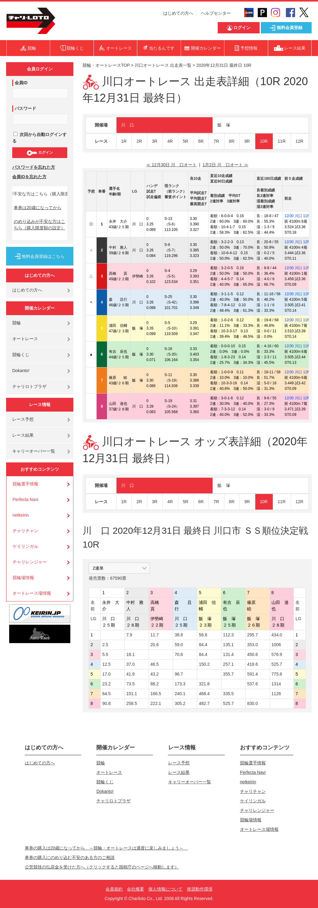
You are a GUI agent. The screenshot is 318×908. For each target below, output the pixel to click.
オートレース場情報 (32, 593)
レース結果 (23, 435)
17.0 (106, 674)
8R (232, 141)
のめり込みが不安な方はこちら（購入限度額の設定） (39, 224)
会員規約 (114, 889)
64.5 (106, 693)
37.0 (130, 664)
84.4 (203, 644)
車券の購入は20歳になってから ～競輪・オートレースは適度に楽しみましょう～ (106, 848)
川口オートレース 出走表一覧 (163, 65)
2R (139, 141)
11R (282, 141)
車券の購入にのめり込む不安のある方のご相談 (70, 857)
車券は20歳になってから (37, 207)
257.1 (228, 664)
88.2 (154, 683)
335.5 (228, 693)
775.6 (277, 674)
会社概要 (135, 889)
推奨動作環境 (200, 889)
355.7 (228, 674)
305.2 (180, 703)
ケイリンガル (25, 546)
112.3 (228, 634)
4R (170, 141)
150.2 (204, 664)
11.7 (154, 634)
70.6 (179, 654)
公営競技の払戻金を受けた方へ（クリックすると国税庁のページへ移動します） (102, 867)
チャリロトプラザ (29, 386)
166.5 (155, 693)
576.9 (277, 654)
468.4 (204, 693)
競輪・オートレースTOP (106, 65)
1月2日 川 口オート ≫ (225, 164)
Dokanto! (20, 370)
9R (247, 141)
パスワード (25, 108)
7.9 (129, 634)
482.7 (204, 703)
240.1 (180, 693)
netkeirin (21, 515)
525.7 (277, 664)
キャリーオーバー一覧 (33, 451)
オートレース (25, 338)
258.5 (131, 703)
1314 (276, 683)
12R (300, 141)
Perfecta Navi (25, 499)
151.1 (131, 693)
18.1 (130, 654)
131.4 (228, 654)
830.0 (252, 703)
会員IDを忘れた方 (29, 176)
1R (124, 141)
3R (154, 141)
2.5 (105, 644)
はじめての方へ (178, 13)
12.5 (106, 664)
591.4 (252, 674)
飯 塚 (223, 124)
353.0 (252, 644)
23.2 (106, 683)
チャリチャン (25, 530)
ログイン (40, 153)
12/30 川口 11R (297, 216)
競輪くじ (20, 354)
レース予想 (23, 419)
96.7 (179, 674)
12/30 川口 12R (297, 242)
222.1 (155, 703)
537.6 (252, 683)
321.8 (204, 683)
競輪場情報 (23, 577)
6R (201, 141)
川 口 (127, 124)
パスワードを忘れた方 (33, 167)
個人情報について (165, 889)
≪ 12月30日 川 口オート (171, 164)
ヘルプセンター (216, 13)
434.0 (277, 634)
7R (216, 141)
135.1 (228, 644)
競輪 (16, 322)
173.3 (180, 683)
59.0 (179, 644)
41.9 (130, 674)
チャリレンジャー (30, 561)
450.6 (252, 654)
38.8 (179, 634)
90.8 (106, 703)
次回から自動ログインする (39, 137)
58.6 (203, 634)
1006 (276, 644)
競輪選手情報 (25, 483)
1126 (276, 693)
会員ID (21, 82)
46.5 (154, 664)
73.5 (130, 683)
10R (264, 141)
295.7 (252, 634)
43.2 (154, 674)
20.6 (154, 644)
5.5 (105, 654)
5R (185, 141)
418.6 (252, 664)
